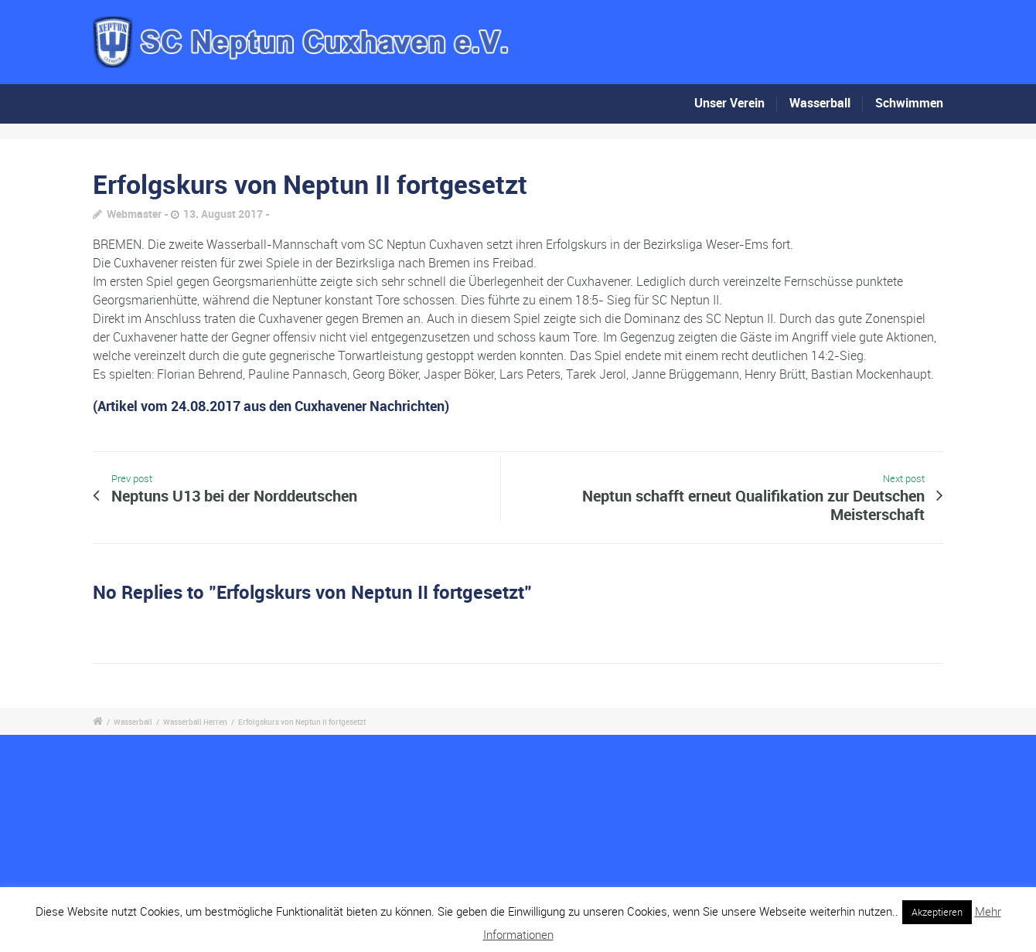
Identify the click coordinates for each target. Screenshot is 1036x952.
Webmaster (134, 213)
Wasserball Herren (195, 721)
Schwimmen (909, 102)
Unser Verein (729, 102)
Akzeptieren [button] (937, 912)
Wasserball (819, 102)
